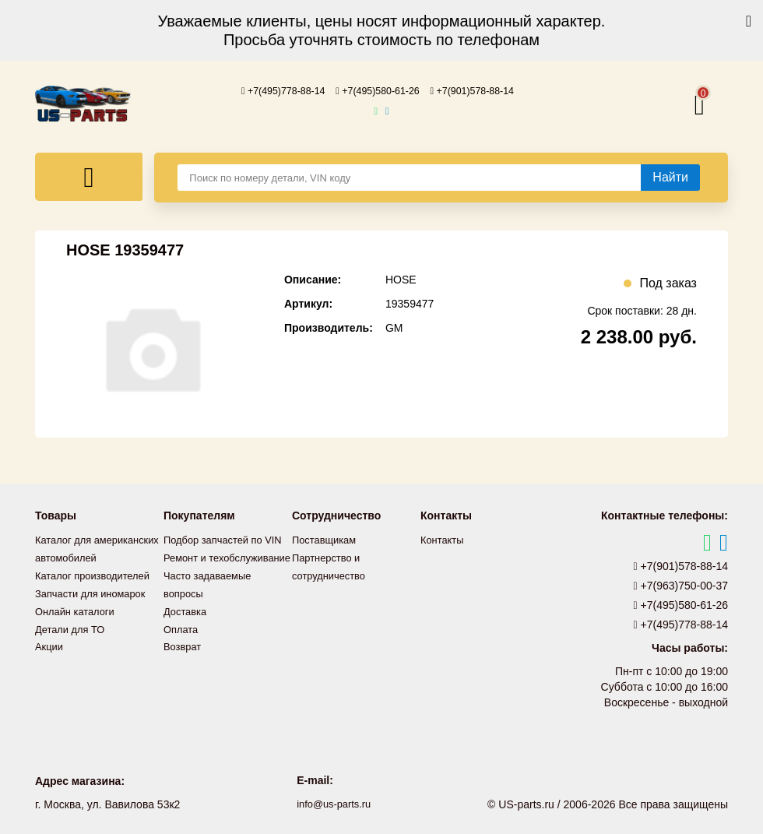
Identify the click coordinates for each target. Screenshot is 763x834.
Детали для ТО (73, 641)
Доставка (187, 641)
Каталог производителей (97, 590)
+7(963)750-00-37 (681, 585)
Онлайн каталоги (78, 624)
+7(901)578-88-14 (483, 90)
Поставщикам (327, 539)
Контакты (443, 539)
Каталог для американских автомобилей (70, 556)
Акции (50, 659)
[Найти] (670, 177)
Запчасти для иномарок (95, 607)
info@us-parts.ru (334, 803)
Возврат (184, 676)
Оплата (182, 659)
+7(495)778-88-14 (272, 90)
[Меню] (88, 176)
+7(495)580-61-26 (377, 90)
